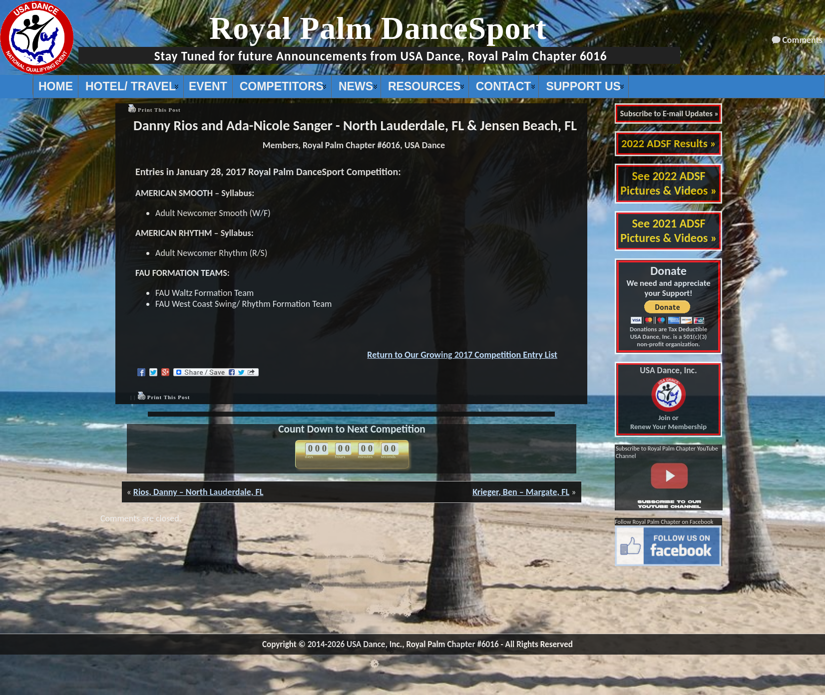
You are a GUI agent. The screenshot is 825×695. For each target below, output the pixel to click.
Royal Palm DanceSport (378, 28)
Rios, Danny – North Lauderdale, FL (198, 491)
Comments (803, 39)
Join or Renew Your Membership (668, 398)
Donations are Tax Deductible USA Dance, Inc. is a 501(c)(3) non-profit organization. (668, 336)
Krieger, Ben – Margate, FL (520, 491)
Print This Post (159, 110)
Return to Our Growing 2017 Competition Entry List (462, 354)
